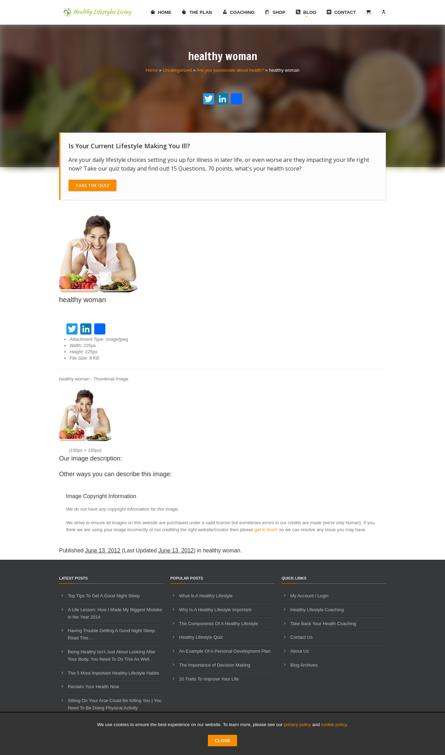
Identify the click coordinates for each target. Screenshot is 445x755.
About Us (299, 651)
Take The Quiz (92, 185)
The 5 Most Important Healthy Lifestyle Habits (113, 673)
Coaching (238, 12)
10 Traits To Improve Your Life (209, 679)
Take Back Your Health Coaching (323, 623)
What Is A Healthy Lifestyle (206, 595)
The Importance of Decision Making (214, 665)
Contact (341, 12)
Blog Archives (304, 665)
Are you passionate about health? (230, 70)
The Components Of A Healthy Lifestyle (218, 623)
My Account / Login (309, 595)
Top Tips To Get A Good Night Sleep (104, 595)
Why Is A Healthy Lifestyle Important (215, 609)
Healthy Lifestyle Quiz (201, 637)
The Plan (197, 12)
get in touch (266, 529)
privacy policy (297, 724)
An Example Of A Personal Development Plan (224, 651)
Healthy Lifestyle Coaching (317, 609)
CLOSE (222, 740)
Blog (306, 12)
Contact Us (301, 637)
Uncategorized (177, 70)
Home (161, 12)
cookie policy (334, 724)
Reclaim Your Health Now (93, 686)
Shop (275, 12)
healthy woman (222, 550)
